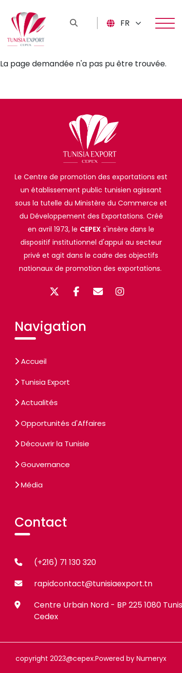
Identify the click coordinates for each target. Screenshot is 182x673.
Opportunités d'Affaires (60, 423)
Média (29, 485)
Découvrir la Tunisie (52, 443)
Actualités (36, 402)
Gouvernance (42, 464)
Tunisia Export (42, 382)
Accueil (31, 361)
